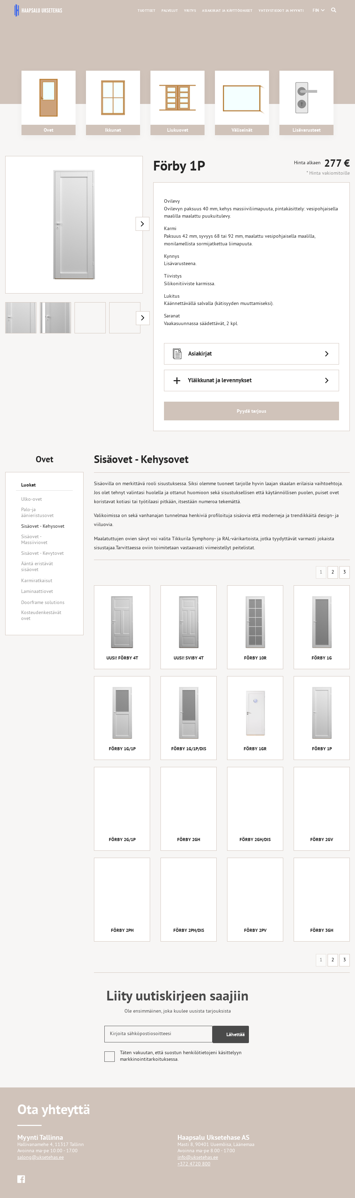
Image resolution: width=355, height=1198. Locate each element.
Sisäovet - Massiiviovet (34, 540)
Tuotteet (146, 10)
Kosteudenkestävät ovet (41, 616)
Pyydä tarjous (251, 412)
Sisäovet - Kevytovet (42, 554)
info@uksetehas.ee (198, 1157)
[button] (316, 10)
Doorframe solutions (42, 603)
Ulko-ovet (31, 499)
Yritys (190, 10)
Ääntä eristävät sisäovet (37, 567)
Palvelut (170, 10)
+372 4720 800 (194, 1164)
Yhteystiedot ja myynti (281, 10)
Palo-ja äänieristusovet (37, 513)
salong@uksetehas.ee (40, 1157)
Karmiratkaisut (36, 581)
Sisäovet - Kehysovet (42, 527)
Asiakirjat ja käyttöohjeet (227, 10)
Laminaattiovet (37, 592)
